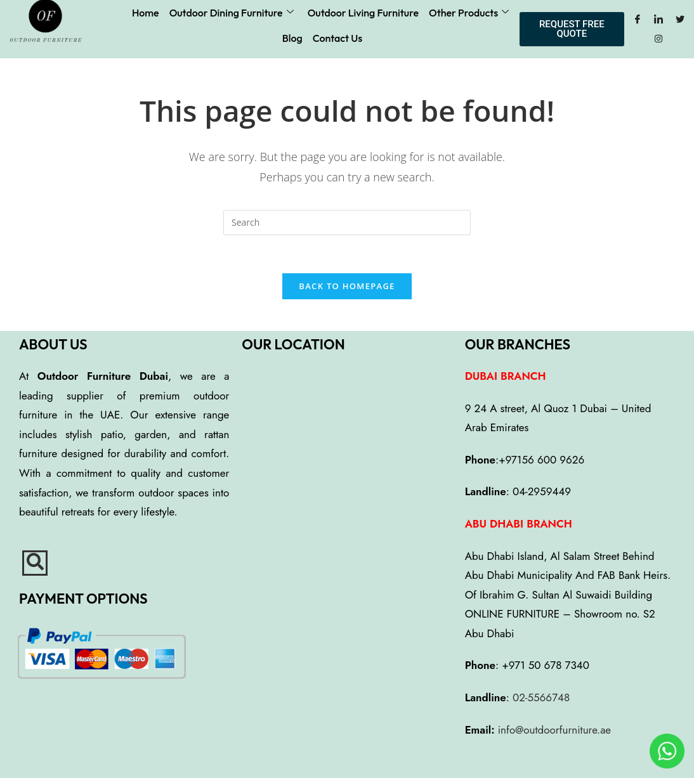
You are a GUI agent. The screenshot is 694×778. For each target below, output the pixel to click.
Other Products (469, 12)
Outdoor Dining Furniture (231, 12)
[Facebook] (637, 19)
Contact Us (337, 38)
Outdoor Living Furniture (363, 12)
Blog (292, 38)
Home (145, 12)
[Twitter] (680, 19)
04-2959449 (542, 491)
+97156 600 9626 (541, 459)
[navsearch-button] (35, 563)
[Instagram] (658, 38)
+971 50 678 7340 (545, 665)
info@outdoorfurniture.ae (554, 729)
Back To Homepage (347, 286)
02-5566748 (541, 697)
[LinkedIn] (658, 19)
